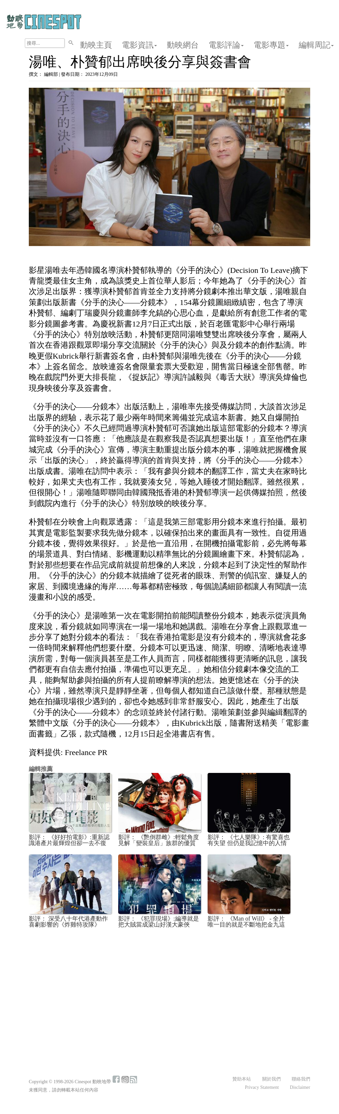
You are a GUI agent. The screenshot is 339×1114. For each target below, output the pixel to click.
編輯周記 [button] (316, 45)
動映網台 (183, 45)
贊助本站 (241, 1079)
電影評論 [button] (226, 45)
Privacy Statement (262, 1087)
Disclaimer (300, 1087)
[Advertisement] (169, 982)
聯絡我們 (301, 1079)
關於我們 (271, 1079)
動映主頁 (96, 45)
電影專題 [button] (271, 45)
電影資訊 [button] (139, 45)
